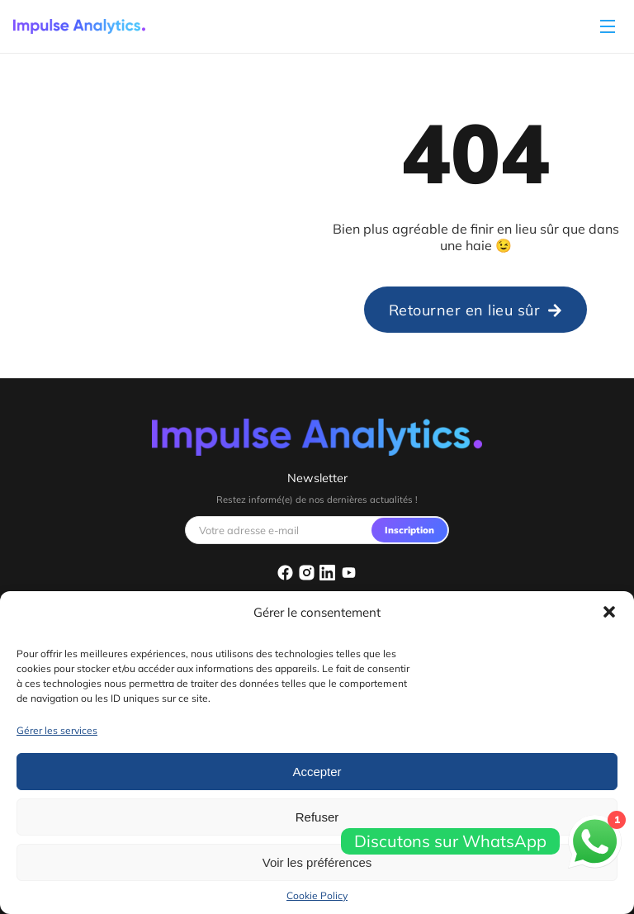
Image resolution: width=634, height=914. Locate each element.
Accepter (316, 772)
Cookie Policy (317, 895)
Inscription (409, 530)
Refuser (317, 817)
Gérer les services (57, 730)
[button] (609, 612)
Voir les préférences (317, 862)
